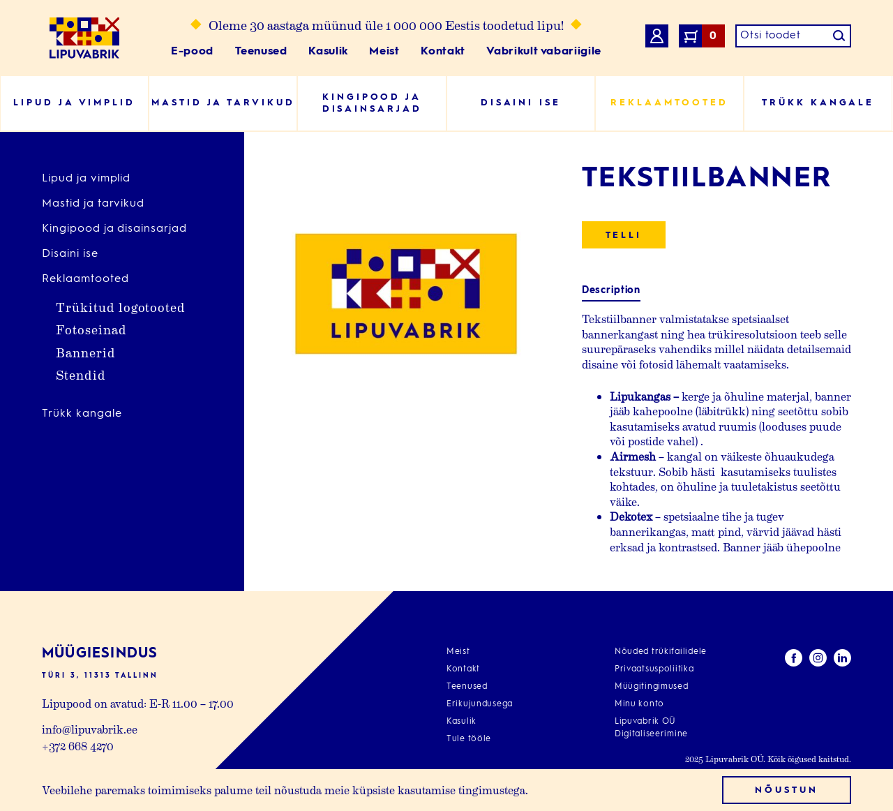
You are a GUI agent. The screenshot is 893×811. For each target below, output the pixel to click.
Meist (384, 51)
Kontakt (443, 51)
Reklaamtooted (85, 279)
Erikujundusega (479, 704)
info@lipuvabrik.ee (89, 729)
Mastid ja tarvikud (93, 203)
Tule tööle (468, 739)
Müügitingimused (652, 687)
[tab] (611, 291)
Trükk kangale (81, 413)
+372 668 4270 (78, 745)
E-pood (192, 51)
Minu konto (639, 704)
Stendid (81, 374)
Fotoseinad (91, 329)
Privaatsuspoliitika (654, 669)
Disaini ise (70, 254)
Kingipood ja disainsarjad (114, 229)
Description (611, 290)
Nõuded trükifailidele (661, 652)
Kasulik (327, 51)
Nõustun (786, 790)
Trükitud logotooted (121, 306)
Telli (624, 235)
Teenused (261, 51)
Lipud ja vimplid (86, 178)
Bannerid (86, 352)
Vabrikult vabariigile (543, 51)
